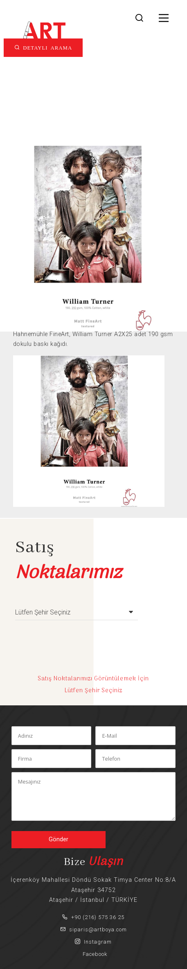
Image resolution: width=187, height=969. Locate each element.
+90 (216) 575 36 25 (93, 917)
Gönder (58, 839)
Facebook (93, 954)
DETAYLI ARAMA (46, 47)
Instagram (93, 942)
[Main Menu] (164, 18)
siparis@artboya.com (93, 929)
